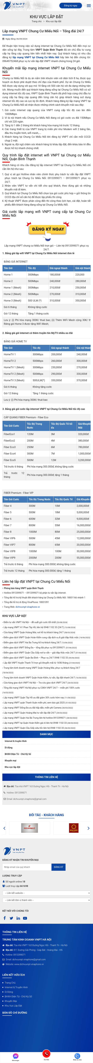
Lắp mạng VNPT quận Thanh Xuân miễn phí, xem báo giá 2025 (39, 702)
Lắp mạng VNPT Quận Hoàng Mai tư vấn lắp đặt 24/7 (35, 713)
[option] (24, 828)
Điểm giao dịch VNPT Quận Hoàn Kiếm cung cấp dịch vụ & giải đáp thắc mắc (46, 637)
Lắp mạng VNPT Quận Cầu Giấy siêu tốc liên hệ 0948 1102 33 (39, 728)
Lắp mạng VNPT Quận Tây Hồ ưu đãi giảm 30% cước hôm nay (39, 697)
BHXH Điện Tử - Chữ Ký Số (18, 754)
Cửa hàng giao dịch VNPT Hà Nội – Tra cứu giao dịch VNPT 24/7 (40, 682)
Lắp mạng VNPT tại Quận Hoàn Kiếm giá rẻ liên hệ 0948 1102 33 (40, 723)
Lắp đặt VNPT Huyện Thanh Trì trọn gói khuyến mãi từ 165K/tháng (41, 663)
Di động (8, 747)
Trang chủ (10, 982)
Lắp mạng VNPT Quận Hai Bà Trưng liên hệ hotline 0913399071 (40, 718)
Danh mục (46, 734)
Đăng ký (58, 867)
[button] (4, 828)
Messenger (15, 1057)
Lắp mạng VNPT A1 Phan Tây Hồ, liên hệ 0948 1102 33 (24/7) (39, 627)
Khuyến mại (10, 760)
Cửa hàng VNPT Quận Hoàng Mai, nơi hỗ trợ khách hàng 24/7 (39, 632)
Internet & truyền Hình (16, 741)
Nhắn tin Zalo (77, 1057)
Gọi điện (46, 1053)
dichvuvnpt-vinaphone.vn (27, 607)
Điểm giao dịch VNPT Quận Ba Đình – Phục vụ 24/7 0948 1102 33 (41, 657)
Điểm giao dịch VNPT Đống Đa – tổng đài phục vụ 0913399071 (40, 647)
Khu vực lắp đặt (53, 21)
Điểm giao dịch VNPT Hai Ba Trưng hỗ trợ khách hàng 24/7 (38, 642)
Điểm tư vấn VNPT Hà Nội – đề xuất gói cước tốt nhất (35, 622)
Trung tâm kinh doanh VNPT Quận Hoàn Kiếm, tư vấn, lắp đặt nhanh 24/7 (45, 677)
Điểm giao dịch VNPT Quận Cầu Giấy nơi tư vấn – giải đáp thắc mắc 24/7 (44, 652)
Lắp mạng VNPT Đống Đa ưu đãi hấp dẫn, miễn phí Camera (38, 707)
